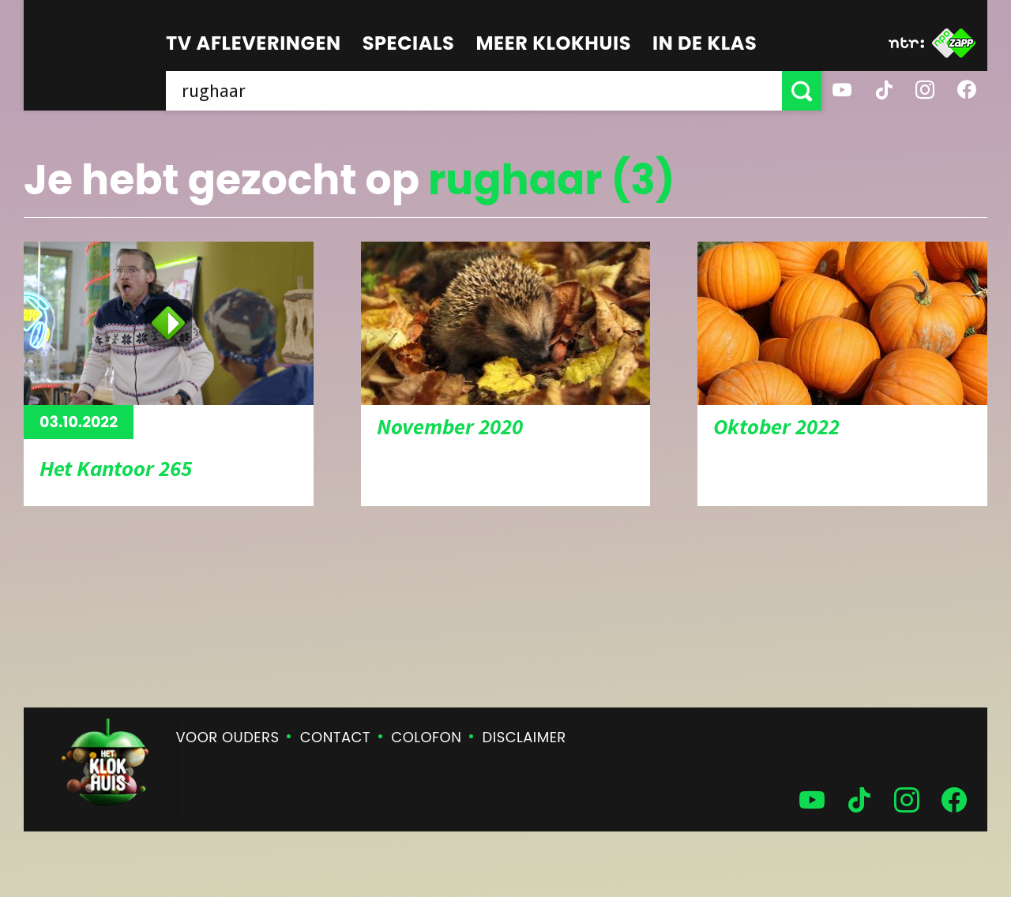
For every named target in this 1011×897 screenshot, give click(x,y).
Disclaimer (524, 737)
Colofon (426, 737)
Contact (335, 737)
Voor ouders (228, 737)
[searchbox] (474, 91)
